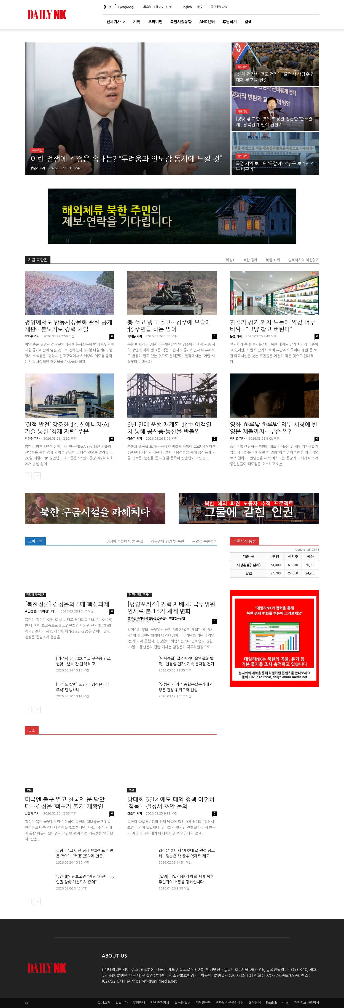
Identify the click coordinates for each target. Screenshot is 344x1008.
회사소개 (104, 1002)
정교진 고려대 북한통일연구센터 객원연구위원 (156, 618)
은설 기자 (236, 336)
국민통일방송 (220, 7)
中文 (201, 7)
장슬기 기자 (134, 438)
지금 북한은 (37, 260)
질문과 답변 (182, 1002)
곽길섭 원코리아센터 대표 (41, 611)
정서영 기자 (237, 438)
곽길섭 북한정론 (204, 541)
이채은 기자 (134, 336)
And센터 (207, 22)
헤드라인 (37, 150)
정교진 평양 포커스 (139, 594)
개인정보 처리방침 (306, 1002)
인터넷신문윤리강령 (229, 1002)
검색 (248, 22)
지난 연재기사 (159, 1002)
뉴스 (31, 730)
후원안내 (139, 1002)
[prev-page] (28, 475)
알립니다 (121, 1002)
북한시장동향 (181, 22)
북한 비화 (273, 260)
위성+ (230, 260)
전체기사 (115, 22)
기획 (136, 22)
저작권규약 (203, 1002)
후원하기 (229, 22)
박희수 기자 (32, 336)
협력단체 (255, 1002)
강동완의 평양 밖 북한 (167, 541)
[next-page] (37, 475)
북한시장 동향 (244, 541)
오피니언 (155, 22)
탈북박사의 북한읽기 (303, 260)
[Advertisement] (274, 733)
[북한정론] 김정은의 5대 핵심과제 (67, 604)
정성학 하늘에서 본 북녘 (124, 541)
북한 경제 (250, 260)
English (187, 7)
